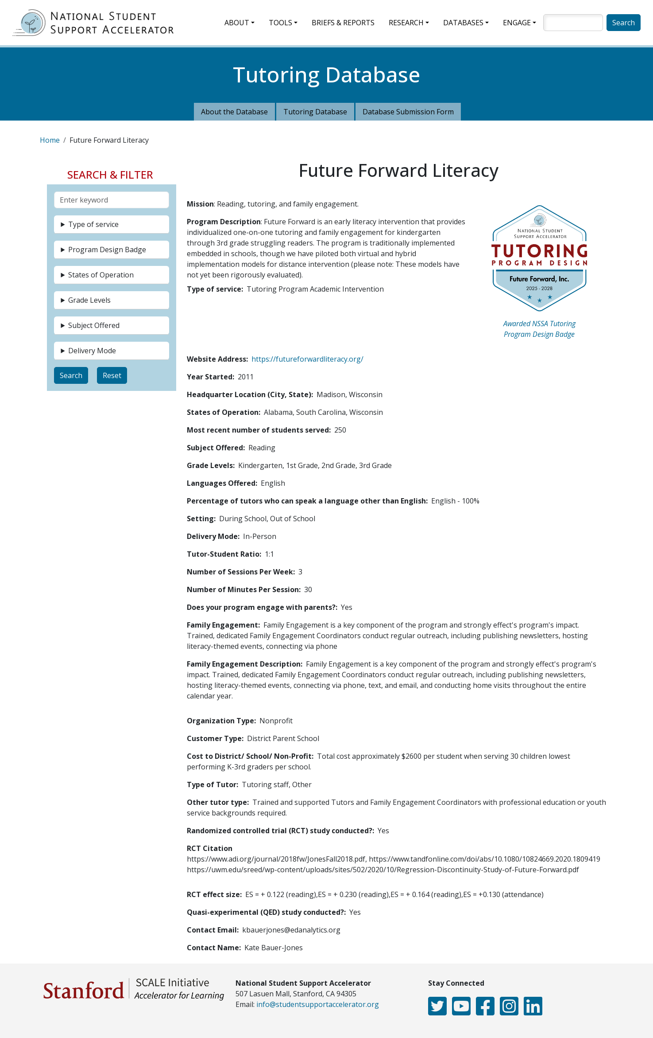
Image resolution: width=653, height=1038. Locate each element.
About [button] (236, 22)
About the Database (234, 112)
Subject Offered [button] (94, 325)
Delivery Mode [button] (92, 350)
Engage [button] (517, 22)
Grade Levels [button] (89, 300)
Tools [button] (280, 22)
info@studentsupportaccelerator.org (317, 1004)
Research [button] (406, 22)
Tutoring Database (315, 112)
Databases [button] (463, 22)
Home (50, 140)
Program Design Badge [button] (107, 249)
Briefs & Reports (343, 22)
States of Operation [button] (101, 275)
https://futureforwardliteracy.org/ (307, 359)
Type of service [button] (93, 224)
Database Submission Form (408, 112)
